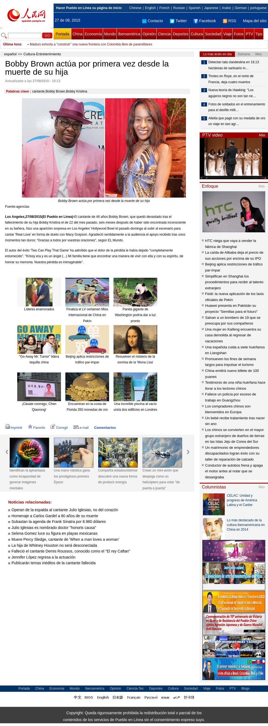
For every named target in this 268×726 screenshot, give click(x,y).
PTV (249, 34)
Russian (179, 8)
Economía (93, 34)
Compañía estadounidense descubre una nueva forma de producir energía (117, 476)
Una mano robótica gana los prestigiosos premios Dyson (72, 476)
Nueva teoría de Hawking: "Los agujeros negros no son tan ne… (232, 93)
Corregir (59, 428)
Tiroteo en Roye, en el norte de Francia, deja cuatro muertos (231, 79)
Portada (62, 34)
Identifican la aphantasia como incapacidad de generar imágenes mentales (27, 479)
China (77, 34)
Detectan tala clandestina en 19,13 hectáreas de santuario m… (233, 65)
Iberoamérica (129, 34)
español (10, 54)
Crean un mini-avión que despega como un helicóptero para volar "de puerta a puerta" (161, 479)
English (150, 8)
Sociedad (213, 34)
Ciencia (164, 34)
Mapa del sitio (255, 21)
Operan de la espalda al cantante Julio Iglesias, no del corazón (64, 510)
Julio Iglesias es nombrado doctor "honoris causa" (53, 527)
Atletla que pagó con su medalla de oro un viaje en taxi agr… (236, 121)
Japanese (211, 8)
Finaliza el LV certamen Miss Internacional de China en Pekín (87, 315)
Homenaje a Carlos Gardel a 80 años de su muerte (54, 516)
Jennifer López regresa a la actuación (43, 557)
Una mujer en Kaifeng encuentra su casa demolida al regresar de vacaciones (233, 335)
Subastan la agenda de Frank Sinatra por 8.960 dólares (58, 521)
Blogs (245, 688)
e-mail (81, 428)
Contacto (152, 21)
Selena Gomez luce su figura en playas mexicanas (54, 533)
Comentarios (105, 428)
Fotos (238, 34)
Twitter (178, 21)
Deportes (180, 34)
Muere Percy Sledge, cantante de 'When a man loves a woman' (65, 539)
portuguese (258, 8)
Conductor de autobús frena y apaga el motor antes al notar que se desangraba (234, 471)
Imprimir (13, 428)
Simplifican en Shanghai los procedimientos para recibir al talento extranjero (234, 282)
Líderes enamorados (39, 309)
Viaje (227, 34)
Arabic (226, 8)
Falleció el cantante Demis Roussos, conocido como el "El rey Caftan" (70, 551)
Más (262, 135)
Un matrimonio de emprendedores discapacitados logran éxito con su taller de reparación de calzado (232, 453)
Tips (259, 34)
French (164, 8)
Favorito (36, 428)
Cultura (197, 34)
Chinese (135, 8)
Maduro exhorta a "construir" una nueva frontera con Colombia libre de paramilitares (91, 48)
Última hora (12, 44)
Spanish (194, 8)
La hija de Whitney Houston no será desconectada (54, 545)
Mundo (110, 34)
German (240, 8)
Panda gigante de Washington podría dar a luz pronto (135, 315)
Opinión (149, 34)
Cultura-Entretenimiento (42, 54)
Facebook (205, 21)
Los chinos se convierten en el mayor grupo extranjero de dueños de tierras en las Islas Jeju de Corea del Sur (234, 436)
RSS (229, 21)
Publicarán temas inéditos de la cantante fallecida (53, 563)
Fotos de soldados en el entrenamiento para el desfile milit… (236, 107)
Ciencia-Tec (135, 688)
